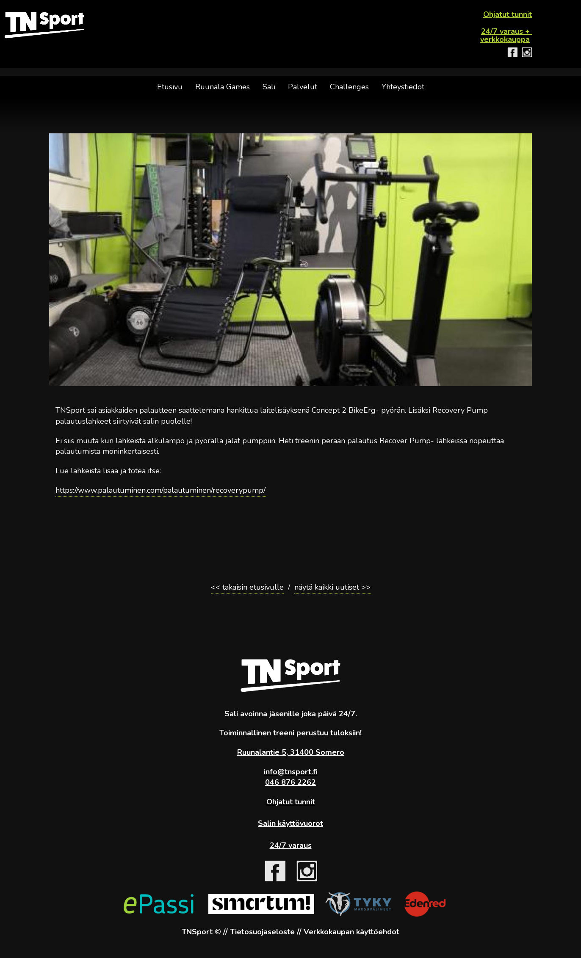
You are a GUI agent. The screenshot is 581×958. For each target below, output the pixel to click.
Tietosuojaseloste (262, 932)
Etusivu (170, 87)
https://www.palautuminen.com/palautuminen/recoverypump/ (160, 490)
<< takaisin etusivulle (247, 587)
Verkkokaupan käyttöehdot (351, 932)
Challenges (349, 87)
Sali (269, 87)
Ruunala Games (222, 87)
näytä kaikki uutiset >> (332, 587)
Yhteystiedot (403, 87)
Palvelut (302, 87)
